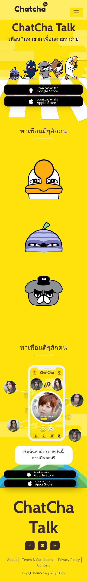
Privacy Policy (69, 559)
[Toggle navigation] (76, 12)
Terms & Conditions (37, 559)
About (12, 559)
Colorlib (61, 573)
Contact (43, 565)
